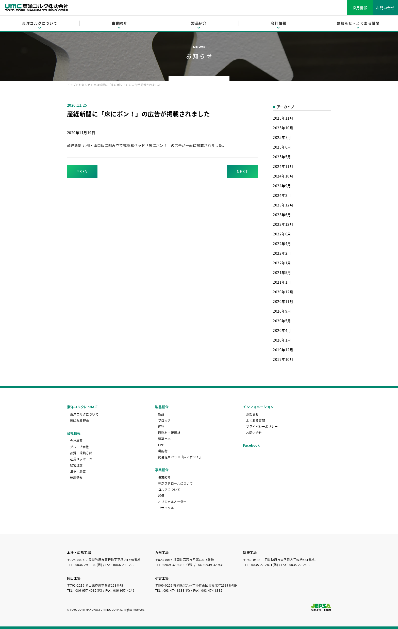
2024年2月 (282, 195)
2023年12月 (283, 204)
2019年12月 (283, 349)
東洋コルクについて (84, 414)
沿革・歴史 (78, 471)
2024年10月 (283, 176)
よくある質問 (255, 420)
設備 (161, 495)
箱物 (161, 426)
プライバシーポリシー (262, 426)
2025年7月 (282, 137)
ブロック (164, 420)
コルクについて (169, 489)
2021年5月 (282, 272)
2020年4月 (282, 330)
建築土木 (164, 439)
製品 (161, 414)
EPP (161, 445)
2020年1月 (282, 340)
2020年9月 (282, 311)
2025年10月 (283, 127)
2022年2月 (282, 253)
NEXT (242, 171)
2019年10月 (283, 359)
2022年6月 (282, 233)
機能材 (163, 451)
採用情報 (360, 7)
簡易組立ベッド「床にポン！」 (180, 457)
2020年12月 (283, 291)
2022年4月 (282, 243)
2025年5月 (282, 156)
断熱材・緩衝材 (169, 432)
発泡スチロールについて (175, 483)
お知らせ (84, 85)
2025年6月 (282, 147)
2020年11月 (283, 301)
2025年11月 (283, 118)
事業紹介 (164, 477)
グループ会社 (79, 447)
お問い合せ (385, 7)
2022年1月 (282, 262)
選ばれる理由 (79, 420)
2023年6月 (282, 214)
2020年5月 (282, 320)
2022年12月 (283, 224)
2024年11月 (283, 166)
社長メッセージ (81, 459)
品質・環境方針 (81, 453)
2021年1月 (282, 282)
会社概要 (76, 441)
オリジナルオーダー (172, 501)
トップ (71, 85)
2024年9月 (282, 185)
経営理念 (76, 465)
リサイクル (166, 508)
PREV (82, 171)
